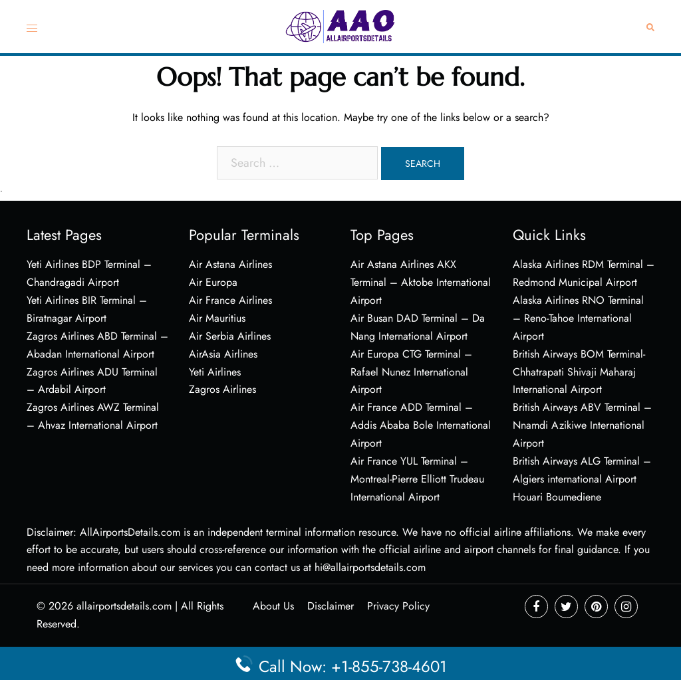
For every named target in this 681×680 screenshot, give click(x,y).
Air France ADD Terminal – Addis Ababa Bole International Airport (420, 425)
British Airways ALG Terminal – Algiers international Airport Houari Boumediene (582, 479)
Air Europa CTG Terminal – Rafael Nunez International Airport (411, 371)
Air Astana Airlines (230, 264)
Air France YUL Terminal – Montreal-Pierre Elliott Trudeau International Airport (417, 479)
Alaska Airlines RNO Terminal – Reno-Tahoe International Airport (578, 318)
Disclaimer (330, 606)
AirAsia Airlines (223, 354)
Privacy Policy (398, 606)
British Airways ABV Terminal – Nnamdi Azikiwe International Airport (582, 425)
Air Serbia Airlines (230, 336)
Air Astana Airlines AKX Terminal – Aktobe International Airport (420, 282)
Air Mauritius (217, 318)
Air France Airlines (230, 300)
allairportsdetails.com (124, 606)
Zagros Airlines (222, 389)
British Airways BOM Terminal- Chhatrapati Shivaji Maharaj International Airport (579, 371)
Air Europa (213, 282)
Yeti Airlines (215, 372)
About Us (273, 606)
